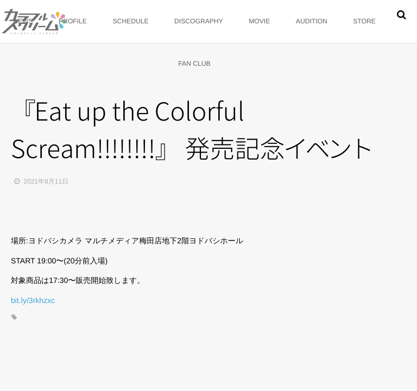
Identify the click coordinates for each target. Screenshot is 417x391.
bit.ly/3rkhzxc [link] (33, 300)
